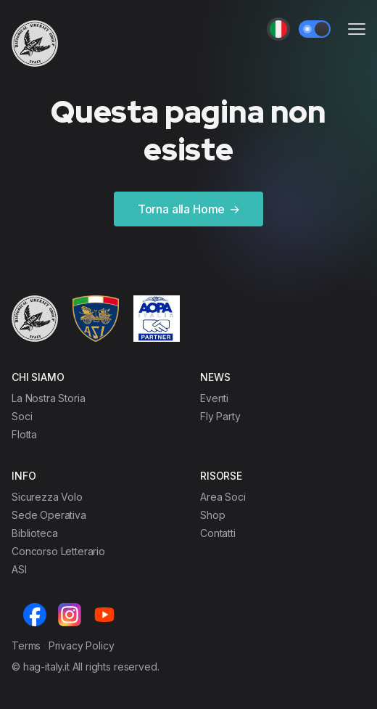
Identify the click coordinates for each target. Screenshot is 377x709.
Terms (26, 645)
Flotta (24, 434)
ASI (19, 569)
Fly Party (220, 416)
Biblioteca (34, 533)
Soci (22, 416)
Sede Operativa (49, 515)
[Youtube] (104, 614)
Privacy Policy (82, 645)
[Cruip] (35, 43)
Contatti (218, 533)
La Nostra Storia (48, 398)
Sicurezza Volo (47, 497)
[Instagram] (69, 614)
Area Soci (223, 497)
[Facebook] (34, 614)
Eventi (214, 398)
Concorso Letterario (58, 551)
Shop (212, 515)
